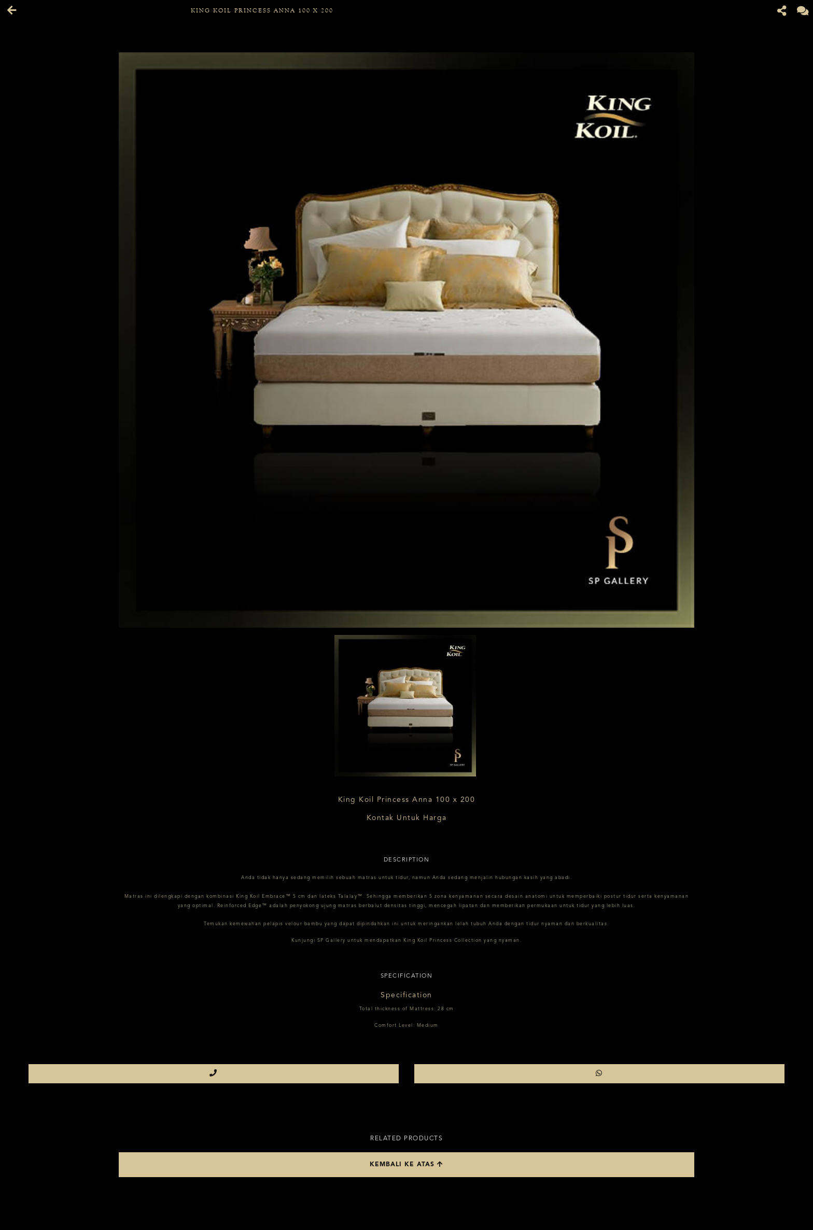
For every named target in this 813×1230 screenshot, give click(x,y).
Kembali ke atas (406, 1164)
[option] (406, 340)
